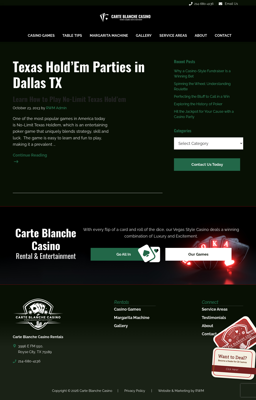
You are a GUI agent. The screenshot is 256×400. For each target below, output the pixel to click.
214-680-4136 (201, 4)
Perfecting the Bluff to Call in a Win (202, 96)
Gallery (121, 325)
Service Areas (215, 309)
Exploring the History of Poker (198, 104)
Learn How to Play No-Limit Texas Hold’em (69, 99)
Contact (209, 334)
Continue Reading (30, 156)
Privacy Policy (134, 391)
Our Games (200, 255)
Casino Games (127, 309)
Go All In (135, 255)
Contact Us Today (207, 164)
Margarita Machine (131, 317)
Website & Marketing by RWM (181, 391)
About (207, 325)
